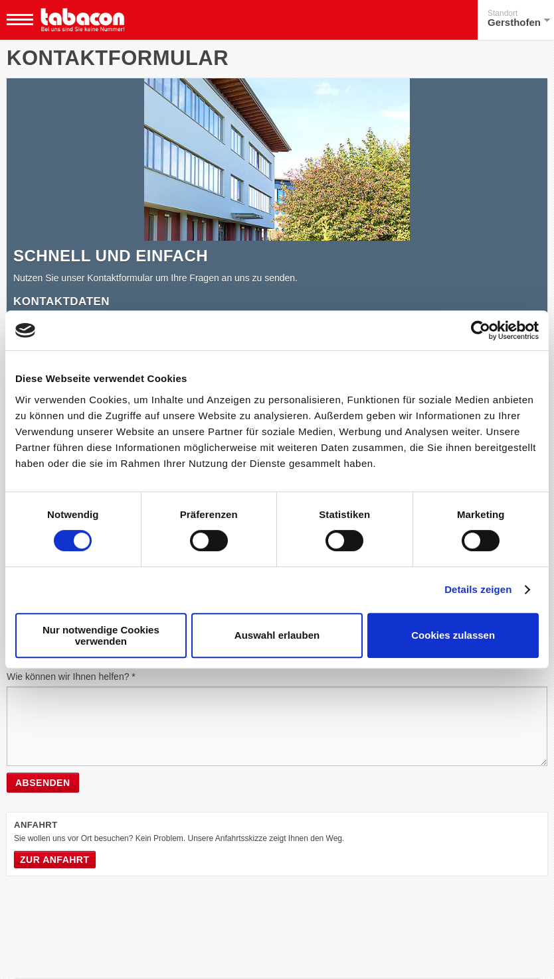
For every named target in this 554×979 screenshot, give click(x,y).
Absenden (42, 782)
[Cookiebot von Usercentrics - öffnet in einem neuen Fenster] (480, 330)
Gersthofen (519, 18)
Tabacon (82, 20)
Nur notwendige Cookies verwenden (101, 635)
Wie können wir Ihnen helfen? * (71, 676)
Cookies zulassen (453, 635)
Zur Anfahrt (55, 859)
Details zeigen (477, 589)
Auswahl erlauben (277, 635)
